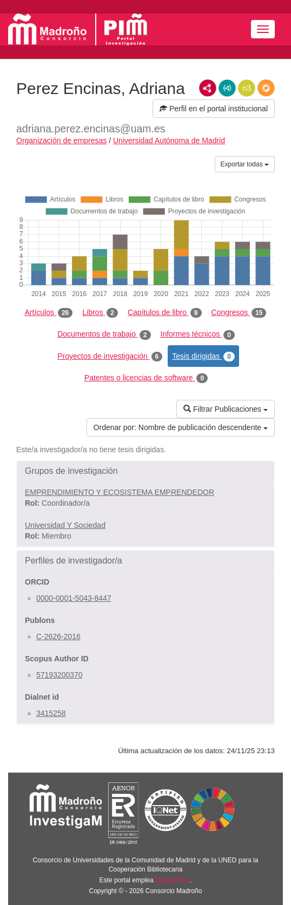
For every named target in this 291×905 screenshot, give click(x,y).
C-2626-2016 (58, 636)
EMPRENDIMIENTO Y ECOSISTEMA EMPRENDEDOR (119, 492)
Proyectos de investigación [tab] (109, 356)
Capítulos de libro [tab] (165, 313)
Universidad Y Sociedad (65, 525)
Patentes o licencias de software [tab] (146, 378)
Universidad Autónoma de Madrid (169, 140)
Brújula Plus (172, 880)
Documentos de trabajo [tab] (103, 334)
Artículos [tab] (49, 313)
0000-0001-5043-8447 (73, 598)
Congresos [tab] (239, 313)
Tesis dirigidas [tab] (203, 356)
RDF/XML (207, 88)
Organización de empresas (61, 140)
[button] (145, 471)
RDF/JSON (266, 88)
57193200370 (59, 675)
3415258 (51, 713)
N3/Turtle (246, 88)
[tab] (145, 471)
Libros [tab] (100, 313)
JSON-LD (227, 88)
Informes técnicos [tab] (198, 334)
